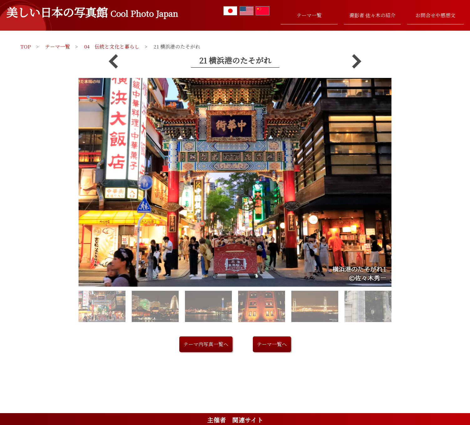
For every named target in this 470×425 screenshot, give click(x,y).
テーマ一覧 (309, 15)
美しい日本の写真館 (92, 12)
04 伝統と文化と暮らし (112, 46)
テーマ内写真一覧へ (205, 344)
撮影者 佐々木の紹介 (372, 15)
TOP (25, 46)
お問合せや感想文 (436, 15)
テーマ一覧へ (272, 344)
